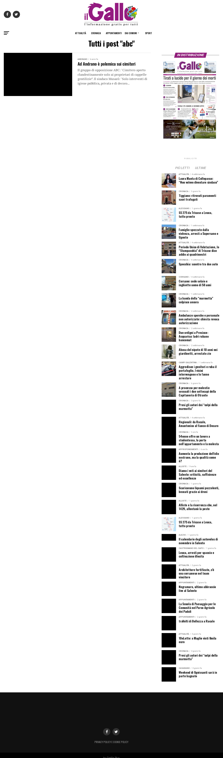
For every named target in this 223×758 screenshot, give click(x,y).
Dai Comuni (131, 33)
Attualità (80, 33)
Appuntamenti (114, 33)
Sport (148, 33)
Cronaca (96, 33)
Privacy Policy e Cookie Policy (111, 736)
